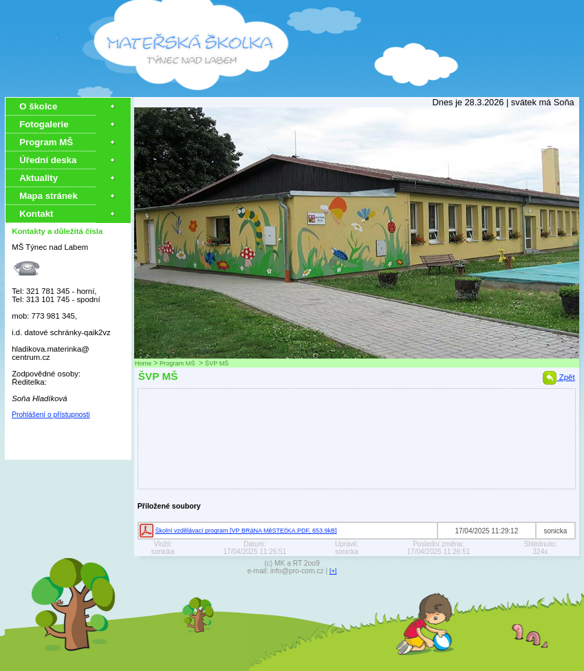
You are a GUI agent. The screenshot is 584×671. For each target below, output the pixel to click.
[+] (333, 571)
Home (143, 363)
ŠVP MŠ (217, 363)
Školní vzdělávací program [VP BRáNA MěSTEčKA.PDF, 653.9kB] (246, 530)
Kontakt (36, 214)
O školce (38, 106)
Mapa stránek (48, 196)
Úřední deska (47, 160)
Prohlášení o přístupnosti (50, 414)
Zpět (558, 377)
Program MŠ (47, 142)
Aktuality (38, 178)
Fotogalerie (43, 124)
